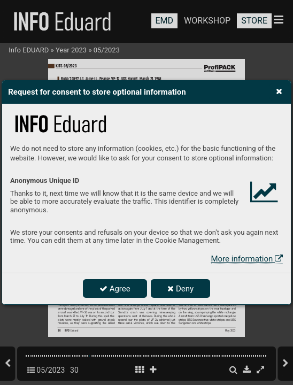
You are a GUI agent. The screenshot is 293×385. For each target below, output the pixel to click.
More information (247, 259)
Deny (180, 289)
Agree (114, 289)
